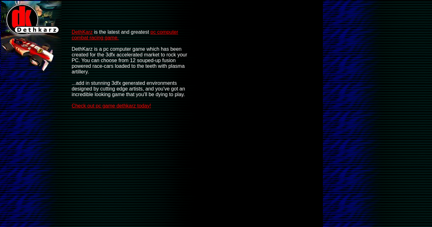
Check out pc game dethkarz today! (111, 105)
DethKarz (82, 32)
